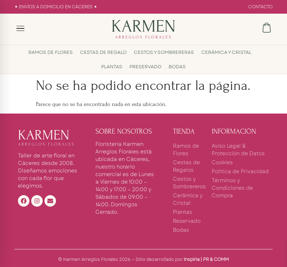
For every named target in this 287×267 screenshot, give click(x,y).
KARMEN (143, 26)
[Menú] (20, 28)
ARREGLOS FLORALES (143, 37)
